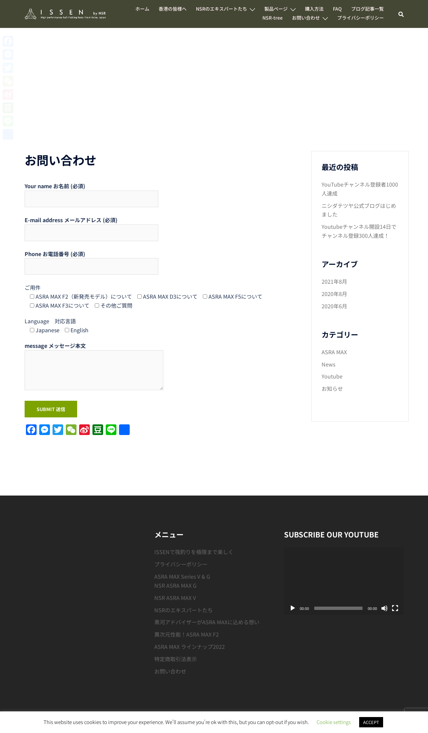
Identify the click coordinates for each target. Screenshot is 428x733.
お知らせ (332, 388)
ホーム (142, 8)
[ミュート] (384, 608)
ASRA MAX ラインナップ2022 (189, 647)
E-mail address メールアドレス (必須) (91, 226)
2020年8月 (334, 294)
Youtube (332, 376)
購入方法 (314, 8)
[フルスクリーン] (395, 608)
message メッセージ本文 (94, 367)
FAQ (337, 8)
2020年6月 (334, 306)
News (328, 364)
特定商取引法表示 (175, 659)
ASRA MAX (334, 352)
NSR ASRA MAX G (175, 585)
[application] (344, 581)
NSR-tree (272, 17)
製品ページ (276, 8)
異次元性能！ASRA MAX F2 (186, 634)
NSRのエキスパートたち (221, 8)
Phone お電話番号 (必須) (91, 260)
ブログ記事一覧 (367, 8)
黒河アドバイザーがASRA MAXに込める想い (206, 622)
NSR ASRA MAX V (175, 598)
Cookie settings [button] (334, 721)
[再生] (292, 608)
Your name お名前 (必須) (91, 192)
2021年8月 (334, 281)
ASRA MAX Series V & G (182, 576)
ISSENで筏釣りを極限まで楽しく (193, 552)
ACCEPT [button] (371, 722)
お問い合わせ (306, 17)
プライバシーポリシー (360, 17)
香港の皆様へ (173, 8)
